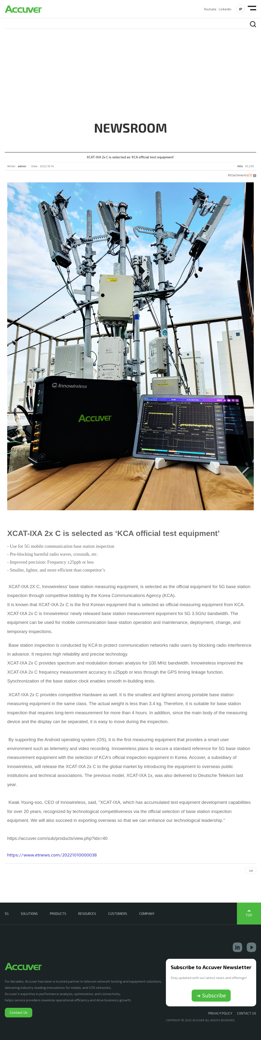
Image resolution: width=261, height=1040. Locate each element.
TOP (249, 915)
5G (7, 913)
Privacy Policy (220, 1013)
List (251, 870)
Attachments (242, 175)
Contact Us (18, 1012)
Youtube (210, 9)
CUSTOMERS (117, 913)
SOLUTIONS (29, 913)
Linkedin (225, 9)
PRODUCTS (58, 913)
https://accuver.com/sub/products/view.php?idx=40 (57, 838)
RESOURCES (87, 913)
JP (240, 9)
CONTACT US (246, 1013)
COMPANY (146, 913)
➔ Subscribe (211, 995)
